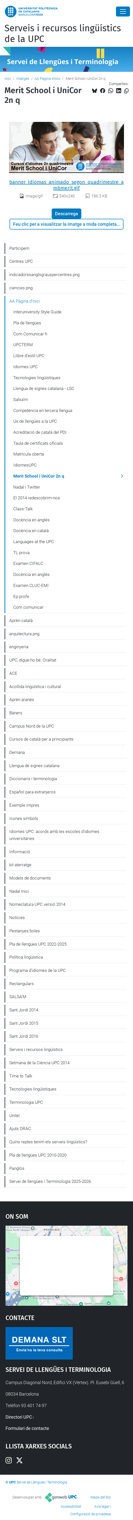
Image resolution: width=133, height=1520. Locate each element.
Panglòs (16, 1168)
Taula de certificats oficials (38, 443)
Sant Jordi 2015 (23, 1023)
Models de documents (30, 878)
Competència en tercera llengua (42, 410)
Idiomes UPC (25, 366)
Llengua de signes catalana (34, 765)
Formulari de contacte (27, 1428)
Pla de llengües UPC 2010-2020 (37, 1155)
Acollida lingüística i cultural (35, 686)
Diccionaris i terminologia (33, 778)
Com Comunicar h (30, 333)
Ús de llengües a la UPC (35, 421)
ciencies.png (21, 287)
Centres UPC (21, 261)
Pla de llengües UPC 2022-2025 (37, 944)
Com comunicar (28, 607)
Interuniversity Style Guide (37, 311)
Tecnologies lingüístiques (36, 377)
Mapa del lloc (101, 1497)
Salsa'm (20, 399)
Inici (8, 79)
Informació (19, 851)
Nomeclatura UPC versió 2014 (37, 904)
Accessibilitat (71, 1506)
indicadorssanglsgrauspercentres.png (44, 274)
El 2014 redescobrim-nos (36, 497)
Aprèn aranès (21, 699)
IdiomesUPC (25, 465)
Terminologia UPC (26, 1102)
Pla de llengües (27, 322)
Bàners (15, 712)
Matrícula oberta (28, 454)
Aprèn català (21, 620)
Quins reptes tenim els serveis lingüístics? (48, 1141)
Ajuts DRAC (20, 1128)
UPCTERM (23, 344)
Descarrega (66, 213)
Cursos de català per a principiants (41, 739)
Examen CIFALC (28, 563)
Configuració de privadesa (90, 1514)
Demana (17, 752)
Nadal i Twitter (26, 487)
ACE (13, 673)
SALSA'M (17, 996)
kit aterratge (20, 864)
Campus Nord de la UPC (31, 726)
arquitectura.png (24, 633)
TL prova (21, 552)
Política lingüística (26, 957)
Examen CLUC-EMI (31, 585)
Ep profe (21, 596)
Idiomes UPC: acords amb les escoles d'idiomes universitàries (54, 835)
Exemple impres (24, 805)
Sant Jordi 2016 (23, 1036)
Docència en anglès (31, 519)
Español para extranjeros (32, 791)
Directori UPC (19, 1417)
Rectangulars (21, 983)
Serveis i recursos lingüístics (36, 1049)
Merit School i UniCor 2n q (38, 476)
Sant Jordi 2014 (23, 1009)
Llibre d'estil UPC (28, 355)
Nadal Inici (19, 891)
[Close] (123, 12)
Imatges (22, 79)
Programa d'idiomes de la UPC (37, 970)
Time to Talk (20, 1075)
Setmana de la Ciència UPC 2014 (39, 1062)
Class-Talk (23, 508)
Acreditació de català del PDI (39, 432)
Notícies (17, 917)
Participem (19, 248)
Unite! (14, 1115)
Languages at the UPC (33, 541)
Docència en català (31, 530)
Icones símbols (23, 818)
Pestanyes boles (24, 930)
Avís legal (101, 1506)
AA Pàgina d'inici (47, 79)
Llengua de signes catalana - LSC (43, 388)
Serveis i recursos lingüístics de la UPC (63, 34)
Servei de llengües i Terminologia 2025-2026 (50, 1181)
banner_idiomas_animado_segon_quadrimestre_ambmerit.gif (66, 185)
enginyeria (18, 646)
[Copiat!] (126, 91)
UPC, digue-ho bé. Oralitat (32, 660)
